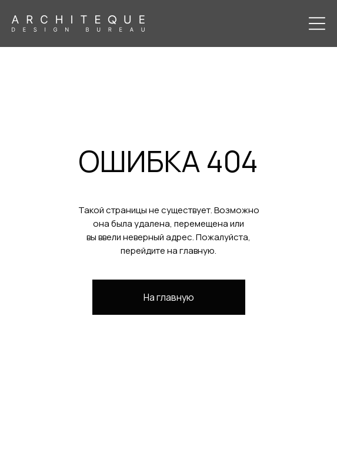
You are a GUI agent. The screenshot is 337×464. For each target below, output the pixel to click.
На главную (169, 297)
